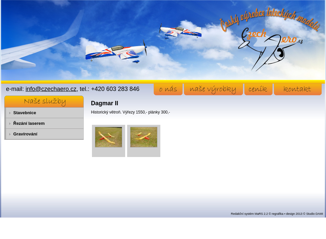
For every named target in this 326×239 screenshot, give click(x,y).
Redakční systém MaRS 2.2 (249, 213)
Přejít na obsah (15, 3)
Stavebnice (24, 112)
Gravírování (25, 133)
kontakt (298, 89)
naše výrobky (213, 89)
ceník (258, 89)
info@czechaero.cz (51, 89)
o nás (168, 89)
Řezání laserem (29, 123)
